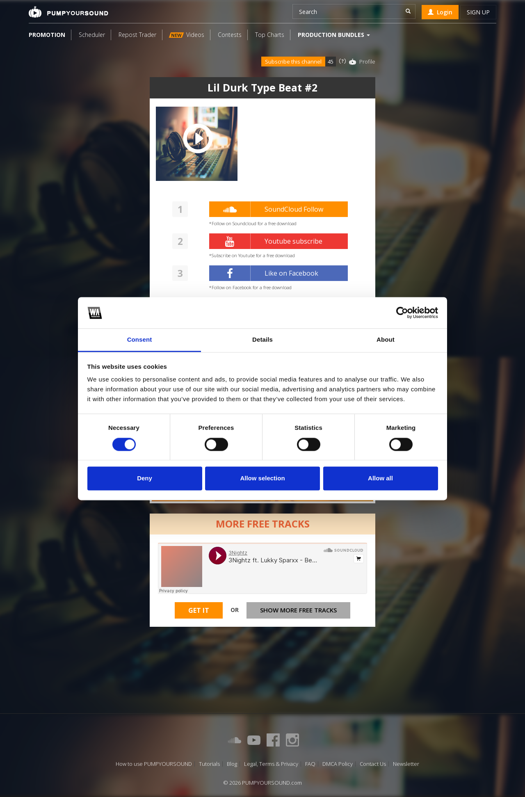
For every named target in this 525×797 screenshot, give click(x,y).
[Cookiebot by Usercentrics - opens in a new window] (402, 312)
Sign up (478, 12)
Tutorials (209, 764)
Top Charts (269, 35)
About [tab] (386, 339)
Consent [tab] (139, 339)
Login (440, 12)
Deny (144, 478)
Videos (186, 35)
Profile (367, 61)
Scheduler (92, 35)
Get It (198, 610)
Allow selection (262, 478)
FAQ (310, 764)
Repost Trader (137, 35)
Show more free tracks (298, 610)
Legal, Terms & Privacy (271, 764)
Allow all (380, 478)
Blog (232, 764)
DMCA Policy (337, 764)
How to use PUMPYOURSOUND (154, 764)
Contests (230, 35)
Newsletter (406, 764)
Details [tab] (262, 339)
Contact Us (373, 764)
